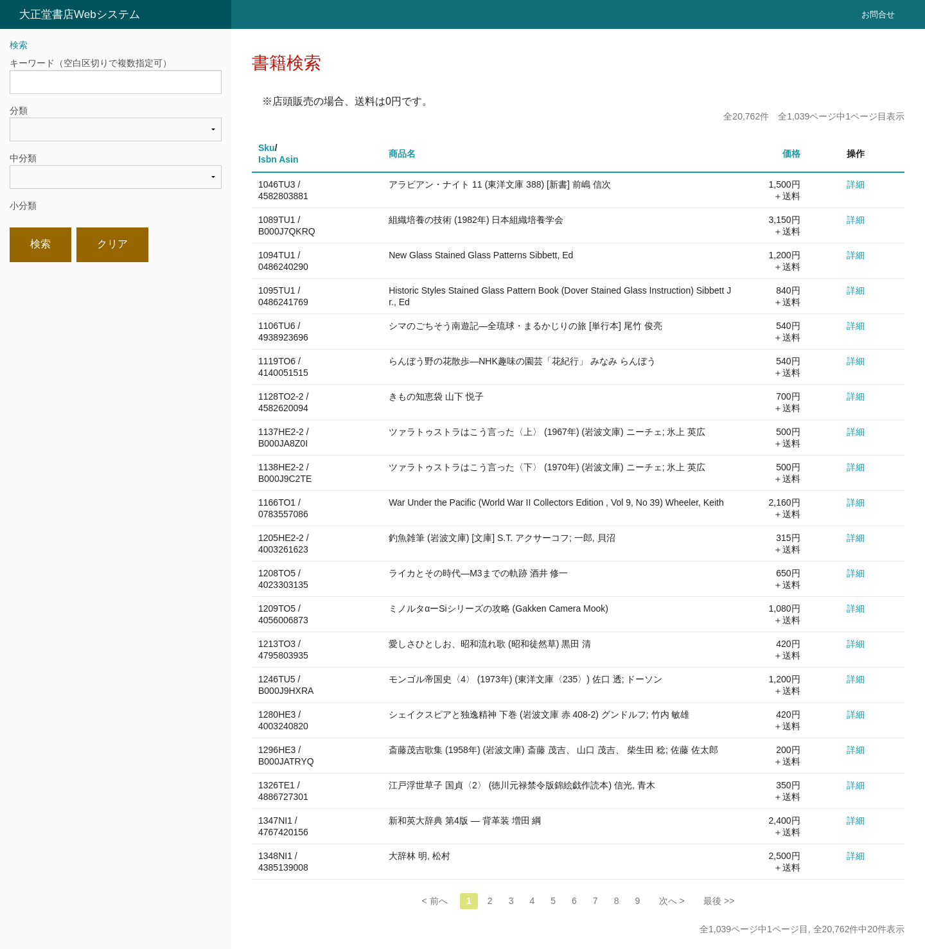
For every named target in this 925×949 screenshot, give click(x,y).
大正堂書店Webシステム (79, 14)
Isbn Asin (278, 159)
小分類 (23, 205)
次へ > (672, 901)
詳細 (856, 184)
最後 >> (718, 901)
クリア (112, 243)
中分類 (23, 158)
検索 (40, 243)
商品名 (402, 153)
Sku (266, 148)
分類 (19, 110)
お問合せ (878, 14)
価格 (791, 153)
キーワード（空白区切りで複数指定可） (91, 63)
